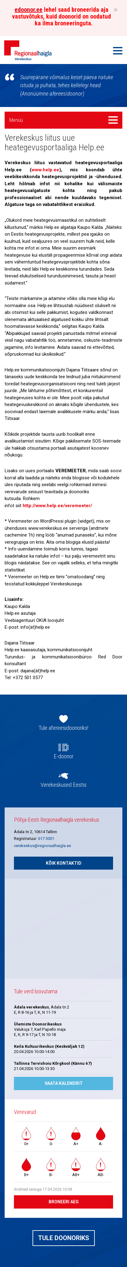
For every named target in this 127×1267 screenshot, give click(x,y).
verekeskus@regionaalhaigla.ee (42, 845)
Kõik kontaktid (63, 863)
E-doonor (63, 756)
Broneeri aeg (64, 1201)
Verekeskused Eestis (63, 784)
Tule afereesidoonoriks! (63, 728)
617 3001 (46, 838)
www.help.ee (45, 170)
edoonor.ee (28, 9)
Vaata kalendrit (64, 1083)
